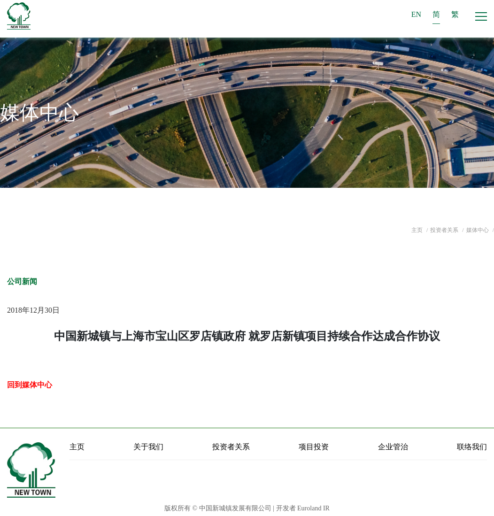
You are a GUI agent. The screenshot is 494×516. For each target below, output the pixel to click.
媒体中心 (478, 230)
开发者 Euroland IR (303, 508)
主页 (417, 230)
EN (416, 14)
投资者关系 (445, 230)
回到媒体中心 (29, 385)
